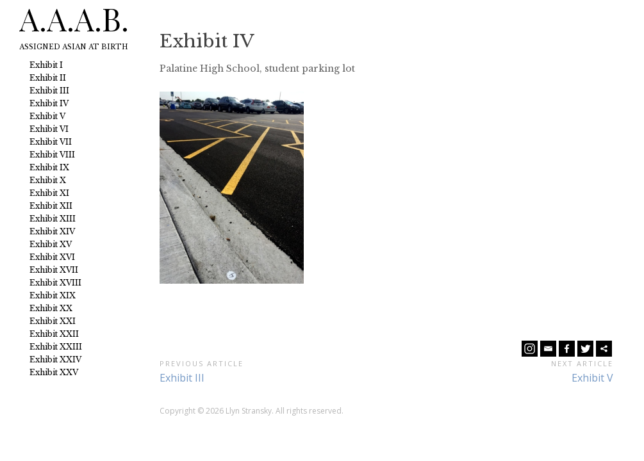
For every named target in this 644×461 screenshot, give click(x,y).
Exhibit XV (50, 244)
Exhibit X (47, 180)
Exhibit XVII (53, 270)
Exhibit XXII (54, 334)
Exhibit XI (49, 193)
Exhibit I (46, 65)
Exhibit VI (49, 129)
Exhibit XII (50, 206)
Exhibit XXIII (55, 347)
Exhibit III (49, 90)
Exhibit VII (50, 142)
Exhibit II (47, 78)
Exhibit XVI (52, 257)
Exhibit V (47, 116)
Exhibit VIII (52, 154)
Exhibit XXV (53, 372)
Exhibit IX (49, 167)
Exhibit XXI (52, 321)
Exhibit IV (49, 103)
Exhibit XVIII (55, 282)
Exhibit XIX (52, 295)
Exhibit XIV (52, 231)
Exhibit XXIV (55, 359)
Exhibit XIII (52, 218)
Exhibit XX (50, 308)
